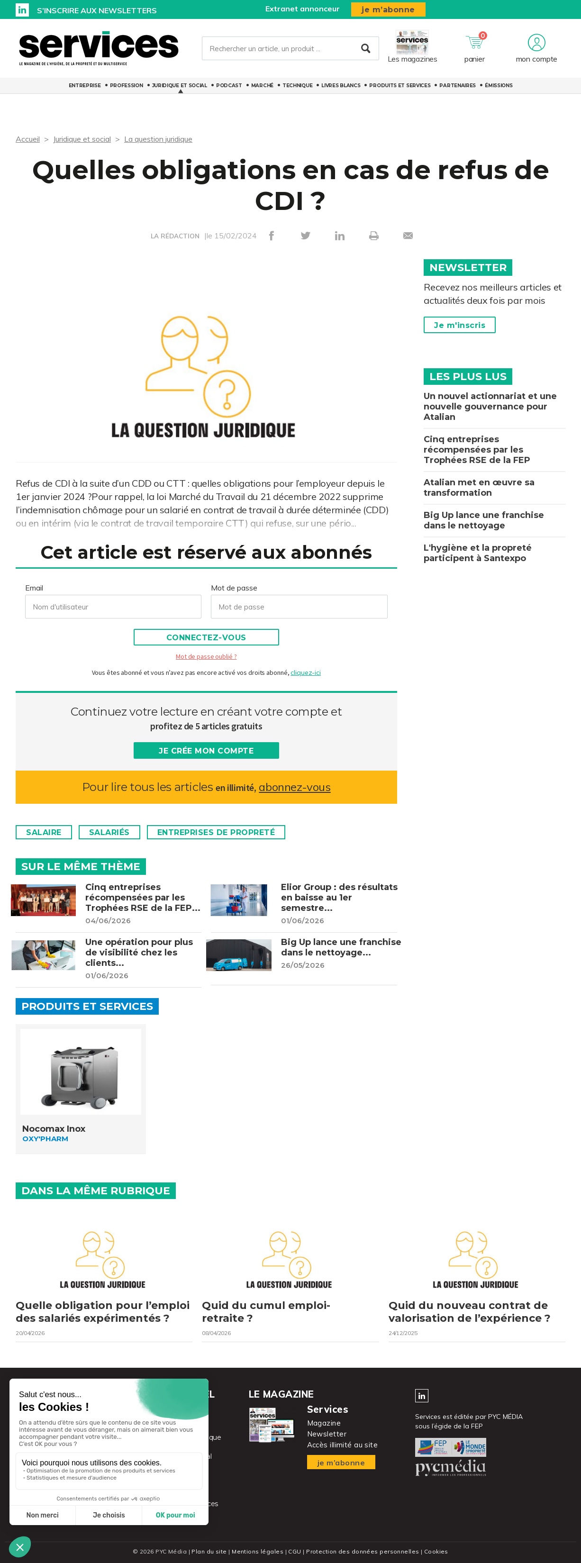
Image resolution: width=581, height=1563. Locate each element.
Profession (126, 85)
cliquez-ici (305, 672)
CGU (294, 1551)
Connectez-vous (206, 637)
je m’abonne (388, 9)
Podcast (229, 85)
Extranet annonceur (302, 8)
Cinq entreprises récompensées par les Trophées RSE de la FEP (477, 449)
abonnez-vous (294, 787)
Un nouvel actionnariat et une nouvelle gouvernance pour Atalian (490, 406)
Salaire (44, 832)
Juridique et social (179, 85)
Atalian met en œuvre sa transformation (479, 487)
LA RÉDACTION (175, 236)
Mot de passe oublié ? (206, 656)
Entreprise (85, 85)
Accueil (28, 139)
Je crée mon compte (206, 750)
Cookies (436, 1551)
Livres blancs (340, 85)
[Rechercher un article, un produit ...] (290, 48)
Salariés (109, 832)
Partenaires (457, 85)
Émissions (498, 85)
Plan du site (209, 1551)
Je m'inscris (459, 325)
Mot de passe (234, 587)
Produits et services (399, 85)
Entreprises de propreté (216, 832)
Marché (262, 85)
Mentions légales (257, 1551)
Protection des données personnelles (362, 1551)
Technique (297, 85)
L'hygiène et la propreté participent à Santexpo (478, 553)
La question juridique (158, 139)
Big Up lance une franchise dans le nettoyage (484, 520)
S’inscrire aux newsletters (97, 10)
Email (34, 587)
